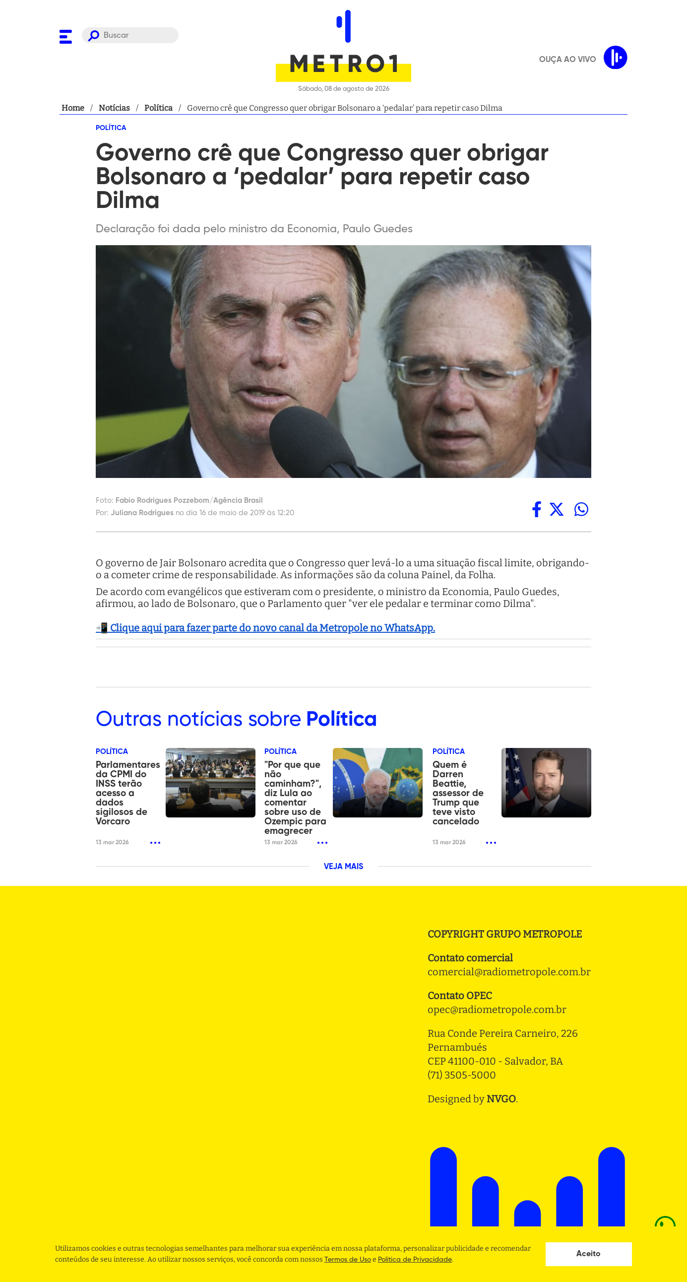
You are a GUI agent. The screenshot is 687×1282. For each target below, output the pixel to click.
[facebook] (537, 509)
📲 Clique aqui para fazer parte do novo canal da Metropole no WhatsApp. (265, 628)
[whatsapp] (581, 509)
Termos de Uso (347, 1259)
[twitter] (556, 509)
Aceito (588, 1254)
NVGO (501, 1099)
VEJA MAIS (343, 867)
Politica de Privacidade (415, 1259)
